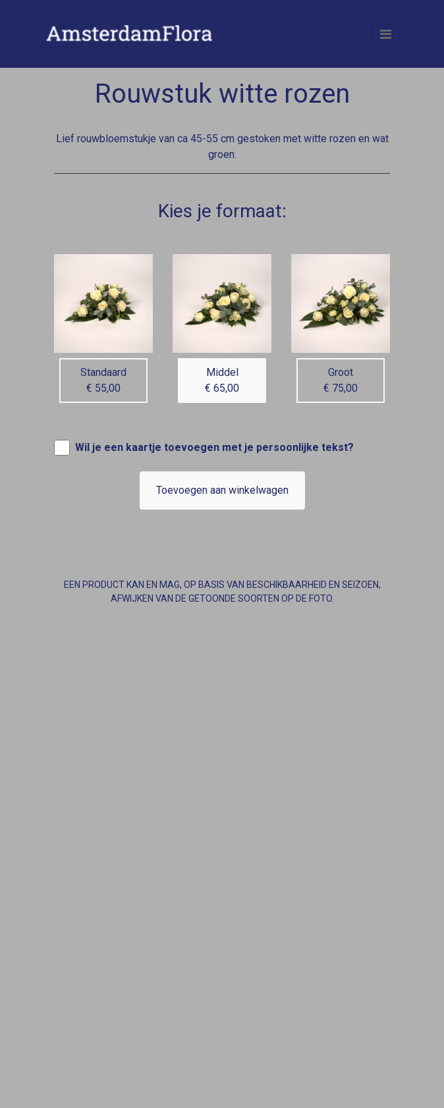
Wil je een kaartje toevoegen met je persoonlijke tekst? (214, 447)
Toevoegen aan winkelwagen (222, 490)
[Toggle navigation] (386, 34)
